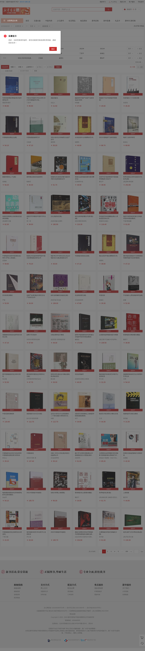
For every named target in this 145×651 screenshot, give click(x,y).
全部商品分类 (10, 21)
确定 (53, 49)
